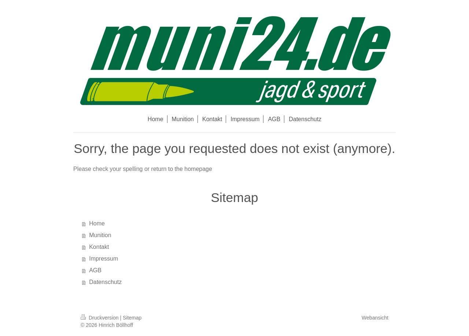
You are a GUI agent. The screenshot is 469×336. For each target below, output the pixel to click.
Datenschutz (105, 282)
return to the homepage (181, 169)
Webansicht (375, 318)
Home (97, 223)
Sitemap (132, 318)
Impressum (103, 258)
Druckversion (100, 318)
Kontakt (99, 247)
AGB (95, 270)
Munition (100, 235)
